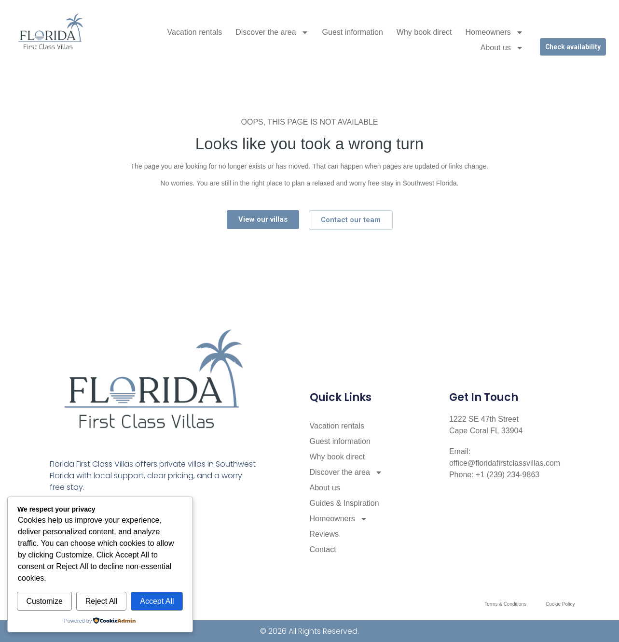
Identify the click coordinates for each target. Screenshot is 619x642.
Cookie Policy (560, 604)
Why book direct (424, 32)
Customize (44, 601)
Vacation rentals (194, 32)
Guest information (352, 32)
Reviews (324, 534)
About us (502, 48)
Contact (323, 549)
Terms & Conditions (505, 604)
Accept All (157, 601)
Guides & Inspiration (344, 503)
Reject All (101, 601)
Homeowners (494, 32)
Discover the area (271, 32)
